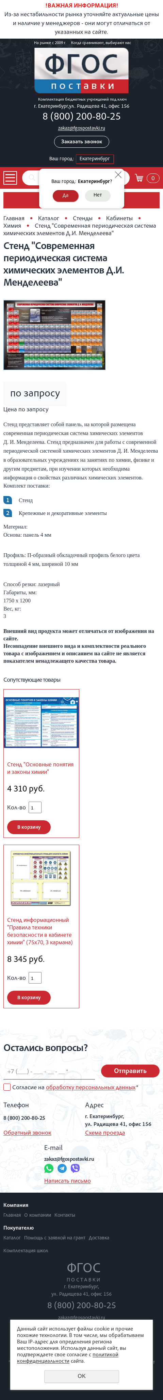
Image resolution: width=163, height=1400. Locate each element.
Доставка (99, 1238)
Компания (15, 1206)
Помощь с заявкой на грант (54, 1238)
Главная (14, 219)
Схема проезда (105, 1133)
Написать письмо (67, 1181)
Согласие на (75, 1088)
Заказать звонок (81, 142)
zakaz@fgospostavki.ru (81, 128)
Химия (12, 226)
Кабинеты (119, 219)
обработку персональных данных (90, 1088)
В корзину (28, 827)
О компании (37, 1215)
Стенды (83, 219)
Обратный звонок (27, 1133)
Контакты (64, 1215)
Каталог (48, 219)
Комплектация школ (25, 1251)
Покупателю (18, 1228)
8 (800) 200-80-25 (82, 117)
